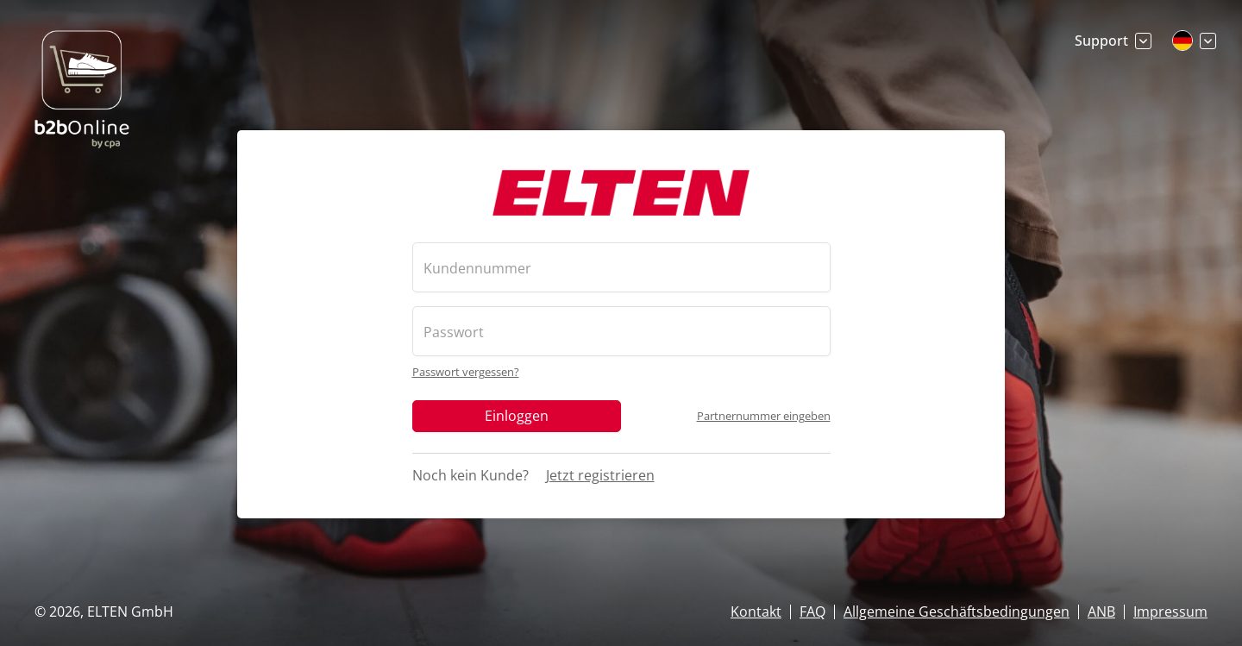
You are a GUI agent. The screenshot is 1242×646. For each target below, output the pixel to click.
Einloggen (517, 414)
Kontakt (756, 611)
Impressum (1170, 611)
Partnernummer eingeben (764, 416)
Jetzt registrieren (600, 474)
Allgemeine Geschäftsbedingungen (957, 611)
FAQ (812, 611)
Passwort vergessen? (465, 371)
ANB (1101, 611)
